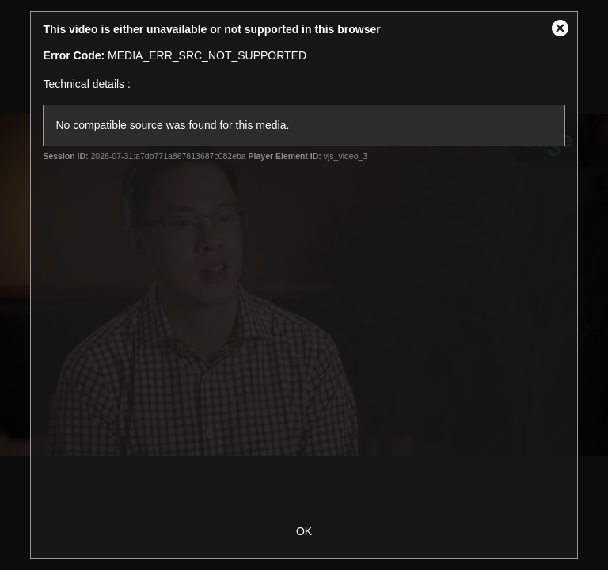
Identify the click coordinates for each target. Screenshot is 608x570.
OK (304, 531)
